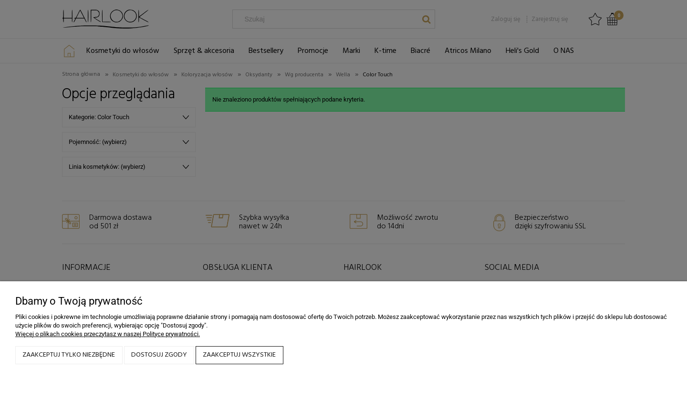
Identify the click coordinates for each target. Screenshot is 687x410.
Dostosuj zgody (159, 354)
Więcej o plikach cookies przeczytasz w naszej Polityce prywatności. (107, 334)
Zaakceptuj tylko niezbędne (68, 354)
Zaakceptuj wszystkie (239, 354)
